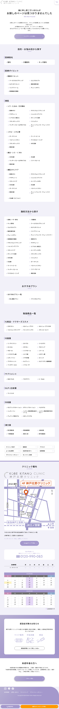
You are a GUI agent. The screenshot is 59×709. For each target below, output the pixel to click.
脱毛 (9, 62)
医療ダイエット (13, 76)
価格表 (25, 447)
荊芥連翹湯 (42, 434)
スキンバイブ (13, 181)
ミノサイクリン (12, 343)
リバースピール (35, 160)
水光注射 (33, 143)
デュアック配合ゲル (13, 416)
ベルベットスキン (14, 140)
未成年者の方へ (27, 451)
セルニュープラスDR (45, 326)
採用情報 (42, 451)
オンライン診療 (27, 455)
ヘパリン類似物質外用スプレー (46, 411)
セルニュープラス (28, 326)
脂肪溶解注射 (35, 84)
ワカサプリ (26, 379)
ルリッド (41, 357)
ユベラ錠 (25, 354)
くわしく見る (29, 682)
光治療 (33, 157)
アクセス (42, 447)
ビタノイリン (11, 357)
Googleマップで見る (29, 547)
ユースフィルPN (35, 181)
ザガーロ (10, 350)
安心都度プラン (13, 299)
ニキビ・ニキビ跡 (14, 132)
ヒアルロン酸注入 (14, 117)
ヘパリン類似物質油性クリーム (30, 411)
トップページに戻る (29, 36)
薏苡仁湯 (25, 434)
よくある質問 (10, 451)
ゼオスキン (11, 326)
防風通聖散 (26, 430)
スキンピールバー (44, 330)
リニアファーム (13, 87)
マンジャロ (11, 393)
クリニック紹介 (10, 447)
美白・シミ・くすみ (15, 152)
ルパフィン (26, 361)
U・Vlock (41, 379)
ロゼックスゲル (27, 416)
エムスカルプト (35, 80)
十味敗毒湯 (11, 434)
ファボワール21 (12, 365)
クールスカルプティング (16, 80)
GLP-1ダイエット (14, 84)
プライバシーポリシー (12, 455)
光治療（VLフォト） (15, 198)
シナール (41, 350)
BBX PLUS (11, 379)
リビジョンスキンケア (14, 330)
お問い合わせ (15, 692)
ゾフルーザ (26, 365)
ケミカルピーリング (36, 140)
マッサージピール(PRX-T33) (17, 125)
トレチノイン (11, 411)
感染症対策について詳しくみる (29, 652)
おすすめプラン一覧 (15, 294)
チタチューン (13, 114)
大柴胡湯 (41, 430)
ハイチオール (27, 350)
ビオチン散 (42, 354)
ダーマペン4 (13, 136)
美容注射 (12, 147)
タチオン (25, 347)
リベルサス (42, 343)
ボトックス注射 (35, 117)
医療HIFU (12, 110)
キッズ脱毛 (43, 62)
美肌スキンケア (13, 170)
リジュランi (34, 121)
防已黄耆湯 (11, 430)
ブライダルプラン (36, 299)
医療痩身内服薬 (13, 91)
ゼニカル (10, 347)
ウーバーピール (35, 136)
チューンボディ (35, 87)
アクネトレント (12, 361)
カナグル (25, 343)
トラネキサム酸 (12, 354)
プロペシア (42, 347)
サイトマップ (24, 692)
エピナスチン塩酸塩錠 (45, 361)
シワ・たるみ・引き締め (16, 106)
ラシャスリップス (28, 330)
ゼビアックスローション (15, 407)
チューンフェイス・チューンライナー (40, 125)
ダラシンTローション (29, 407)
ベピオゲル (42, 407)
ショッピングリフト (36, 114)
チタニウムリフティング (38, 110)
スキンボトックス (14, 121)
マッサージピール (13, 269)
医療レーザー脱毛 (13, 219)
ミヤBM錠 (26, 357)
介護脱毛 (26, 62)
